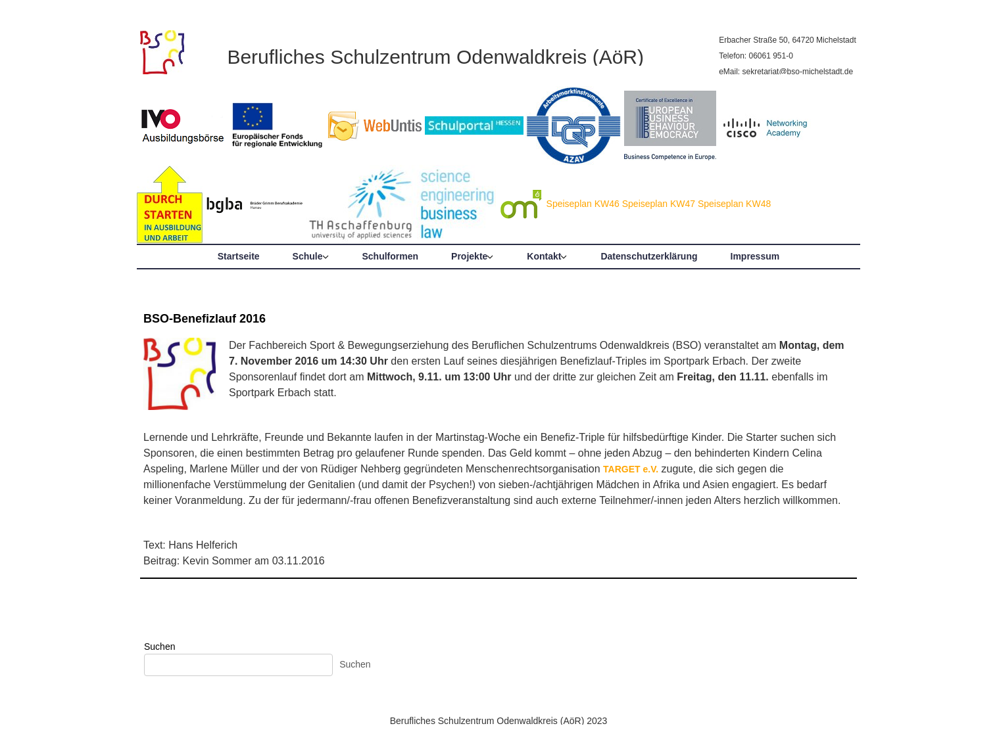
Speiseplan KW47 (658, 203)
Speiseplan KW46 (583, 203)
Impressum (755, 256)
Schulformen (390, 256)
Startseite (239, 256)
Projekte (469, 256)
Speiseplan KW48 (734, 203)
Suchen (159, 646)
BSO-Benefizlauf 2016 (204, 318)
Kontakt (544, 256)
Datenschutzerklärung (648, 256)
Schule (308, 256)
